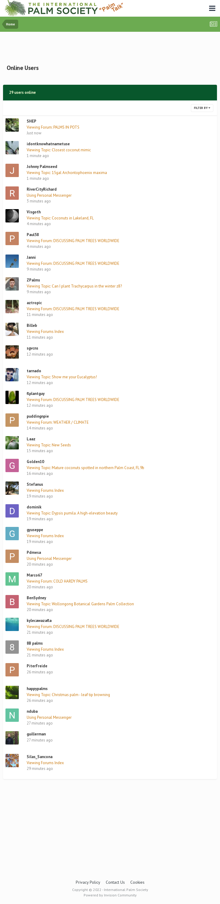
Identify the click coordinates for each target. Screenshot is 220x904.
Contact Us (115, 882)
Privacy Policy (88, 882)
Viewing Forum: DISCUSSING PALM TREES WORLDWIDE (73, 240)
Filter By (202, 108)
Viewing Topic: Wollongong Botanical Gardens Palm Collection (80, 604)
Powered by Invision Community (110, 895)
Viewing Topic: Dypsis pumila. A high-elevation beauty (72, 513)
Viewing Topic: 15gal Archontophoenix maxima (67, 172)
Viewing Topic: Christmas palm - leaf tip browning (68, 694)
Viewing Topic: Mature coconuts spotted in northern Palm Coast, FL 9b (85, 467)
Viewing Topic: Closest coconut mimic (59, 150)
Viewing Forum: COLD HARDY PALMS (57, 581)
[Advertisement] (110, 47)
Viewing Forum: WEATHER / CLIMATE (58, 422)
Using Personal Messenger (49, 195)
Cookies (137, 882)
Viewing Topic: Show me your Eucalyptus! (62, 377)
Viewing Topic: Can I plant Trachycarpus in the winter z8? (74, 286)
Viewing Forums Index (45, 331)
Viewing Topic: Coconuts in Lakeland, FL (60, 218)
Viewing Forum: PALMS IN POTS (53, 127)
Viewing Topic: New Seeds (49, 445)
